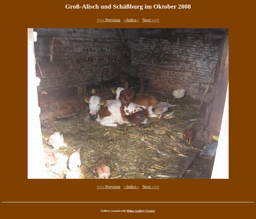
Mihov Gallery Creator (141, 210)
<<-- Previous (108, 20)
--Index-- (131, 20)
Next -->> (150, 20)
